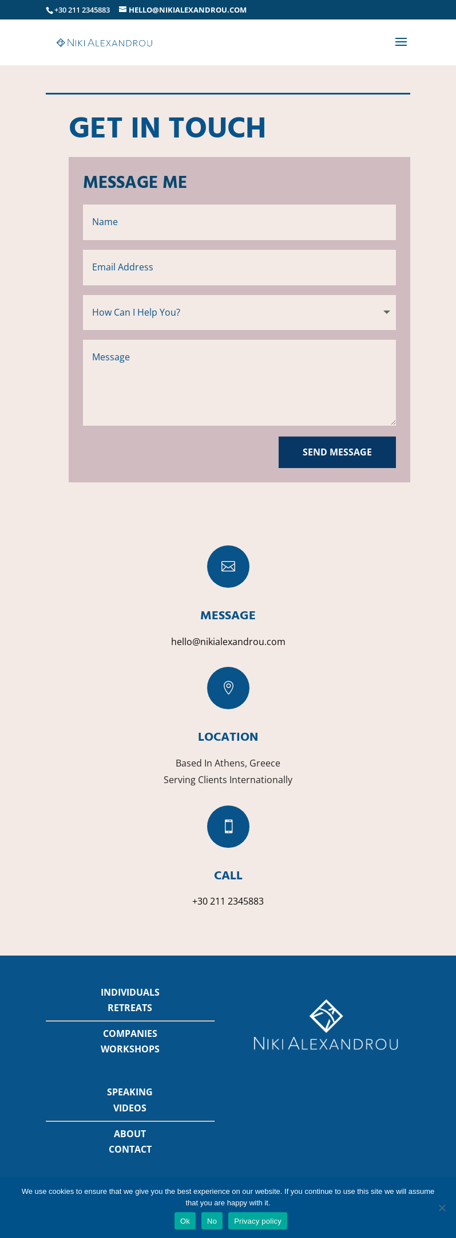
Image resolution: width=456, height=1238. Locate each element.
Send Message (337, 452)
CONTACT (130, 1149)
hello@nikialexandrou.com (228, 641)
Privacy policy (257, 1221)
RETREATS (130, 1007)
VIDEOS (129, 1108)
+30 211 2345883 (228, 901)
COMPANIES (130, 1033)
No (212, 1221)
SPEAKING (130, 1092)
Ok (185, 1221)
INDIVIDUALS (130, 992)
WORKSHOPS (130, 1049)
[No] (441, 1207)
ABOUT (130, 1133)
